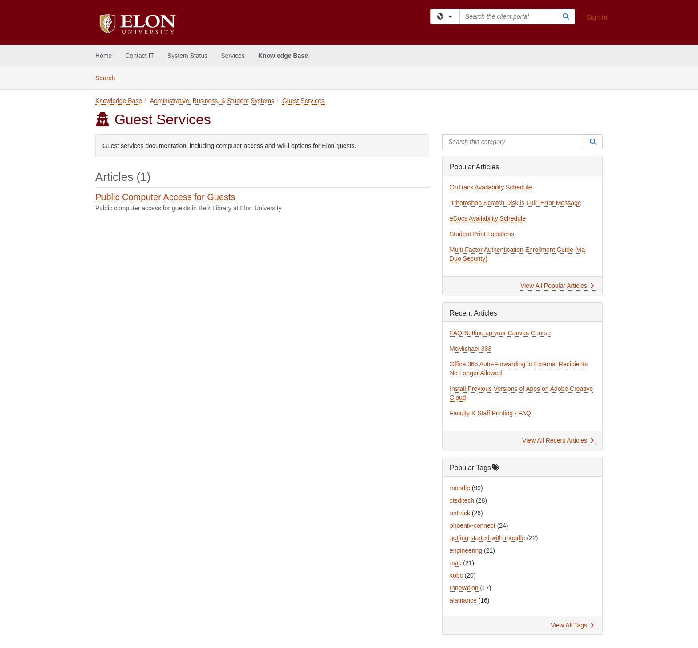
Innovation (464, 587)
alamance (463, 600)
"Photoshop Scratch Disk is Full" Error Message (515, 202)
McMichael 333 (470, 348)
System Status (187, 55)
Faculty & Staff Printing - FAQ (490, 413)
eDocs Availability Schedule (488, 218)
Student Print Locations (482, 234)
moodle (460, 488)
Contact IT (139, 55)
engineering (466, 550)
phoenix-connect (472, 525)
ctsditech (462, 500)
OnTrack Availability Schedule (491, 187)
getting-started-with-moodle (487, 537)
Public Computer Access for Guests (165, 197)
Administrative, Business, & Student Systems (212, 100)
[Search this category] (513, 141)
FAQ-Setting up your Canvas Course (500, 332)
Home (103, 55)
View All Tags (572, 625)
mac (455, 562)
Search (108, 77)
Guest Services (303, 100)
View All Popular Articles (557, 285)
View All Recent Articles (558, 440)
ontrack (460, 513)
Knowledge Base (283, 55)
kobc (456, 575)
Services (233, 55)
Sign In (596, 17)
